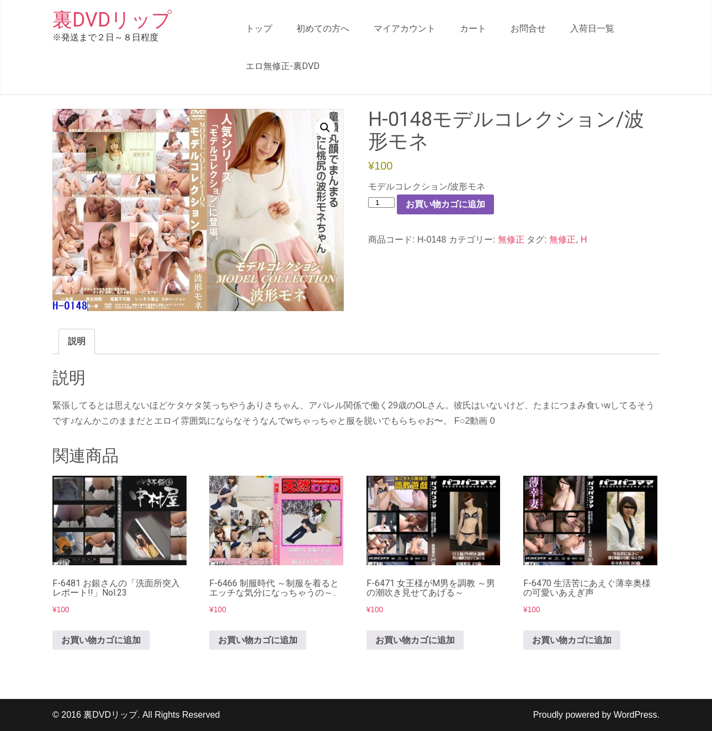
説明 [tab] (77, 341)
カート (473, 28)
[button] (325, 128)
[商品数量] (381, 202)
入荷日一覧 (592, 28)
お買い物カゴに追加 (445, 204)
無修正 (511, 239)
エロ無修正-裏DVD (283, 66)
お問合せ (528, 28)
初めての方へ (322, 28)
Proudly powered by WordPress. (596, 714)
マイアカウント (404, 28)
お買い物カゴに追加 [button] (101, 640)
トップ (259, 28)
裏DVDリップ (112, 19)
